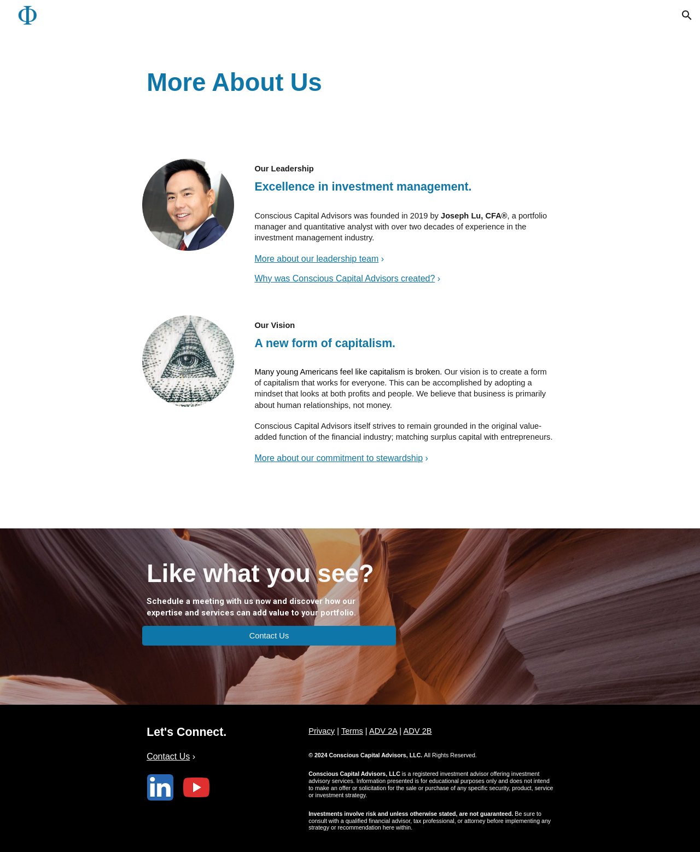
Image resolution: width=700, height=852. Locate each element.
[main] (350, 73)
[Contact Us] (269, 635)
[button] (687, 15)
